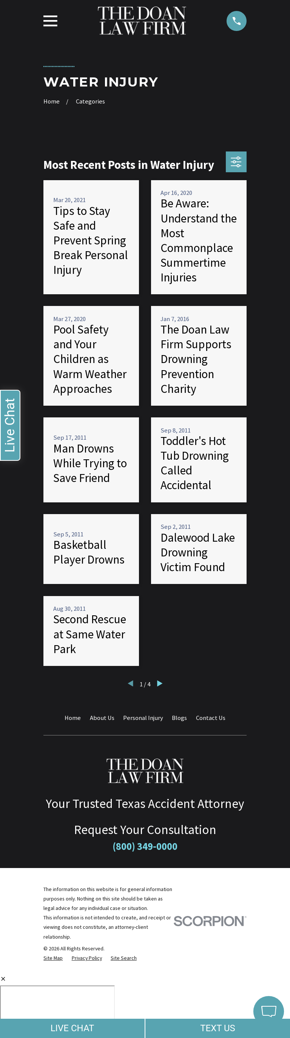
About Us (102, 718)
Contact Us (210, 718)
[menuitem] (53, 958)
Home (73, 718)
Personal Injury (143, 718)
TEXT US (217, 1028)
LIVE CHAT (72, 1028)
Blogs (179, 718)
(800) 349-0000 (145, 846)
